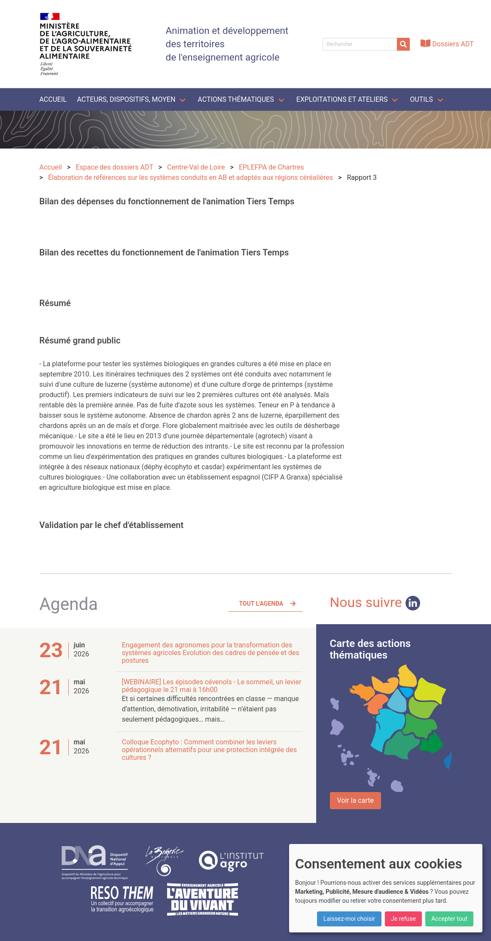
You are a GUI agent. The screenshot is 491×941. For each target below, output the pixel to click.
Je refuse (403, 918)
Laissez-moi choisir (349, 918)
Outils (421, 99)
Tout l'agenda (261, 603)
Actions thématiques (236, 99)
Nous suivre (375, 602)
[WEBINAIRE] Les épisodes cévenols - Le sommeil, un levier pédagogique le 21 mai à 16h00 (212, 686)
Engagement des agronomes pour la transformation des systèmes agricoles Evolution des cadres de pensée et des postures (210, 653)
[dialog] (385, 888)
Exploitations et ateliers (342, 99)
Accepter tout (449, 918)
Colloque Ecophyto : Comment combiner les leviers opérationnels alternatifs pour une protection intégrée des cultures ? (209, 750)
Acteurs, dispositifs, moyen (126, 99)
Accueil (53, 99)
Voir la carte (355, 800)
